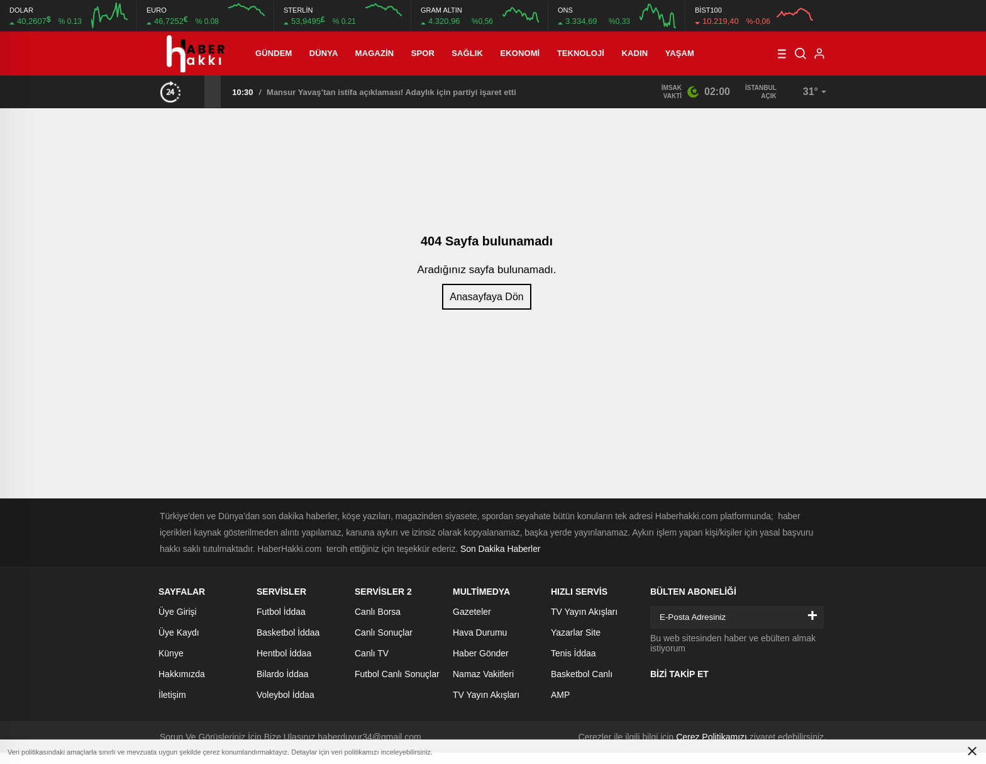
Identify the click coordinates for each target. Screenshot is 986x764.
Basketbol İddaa (288, 632)
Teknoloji (580, 53)
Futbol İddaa (281, 612)
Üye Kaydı (178, 632)
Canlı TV (372, 653)
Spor (423, 53)
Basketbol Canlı (581, 674)
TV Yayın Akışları (486, 695)
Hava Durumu (480, 632)
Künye (171, 653)
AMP (560, 695)
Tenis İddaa (573, 653)
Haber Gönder (481, 653)
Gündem (273, 53)
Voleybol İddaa (285, 695)
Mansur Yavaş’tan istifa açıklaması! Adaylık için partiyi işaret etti (391, 92)
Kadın (635, 53)
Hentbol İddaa (284, 653)
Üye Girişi (177, 612)
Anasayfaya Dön (486, 296)
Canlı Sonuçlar (384, 632)
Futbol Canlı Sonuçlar (397, 674)
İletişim (172, 695)
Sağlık (467, 53)
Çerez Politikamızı (711, 737)
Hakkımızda (181, 674)
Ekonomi (520, 53)
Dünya (323, 53)
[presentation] (196, 91)
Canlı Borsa (378, 612)
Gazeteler (472, 612)
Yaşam (679, 53)
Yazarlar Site (576, 632)
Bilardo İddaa (283, 674)
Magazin (374, 53)
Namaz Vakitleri (483, 674)
